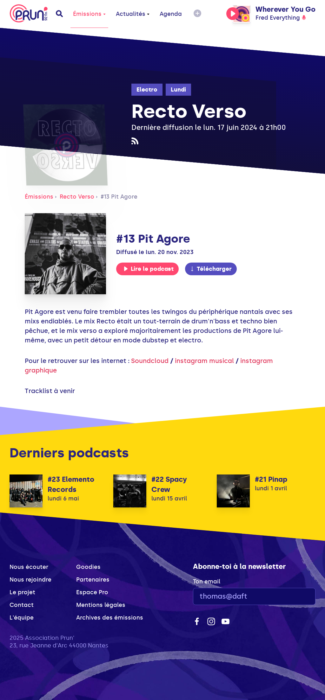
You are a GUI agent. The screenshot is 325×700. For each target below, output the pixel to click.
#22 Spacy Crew (169, 484)
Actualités (132, 13)
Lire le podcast (148, 268)
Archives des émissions (109, 617)
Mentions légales (100, 604)
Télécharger (211, 268)
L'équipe (22, 617)
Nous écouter (29, 566)
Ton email (206, 581)
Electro (146, 89)
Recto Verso (77, 196)
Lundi (178, 89)
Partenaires (92, 579)
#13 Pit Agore (119, 196)
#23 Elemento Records (71, 484)
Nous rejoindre (30, 579)
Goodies (88, 566)
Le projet (22, 592)
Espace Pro (92, 592)
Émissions (89, 13)
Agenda (171, 13)
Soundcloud (150, 361)
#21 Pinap (271, 479)
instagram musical (204, 361)
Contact (22, 604)
